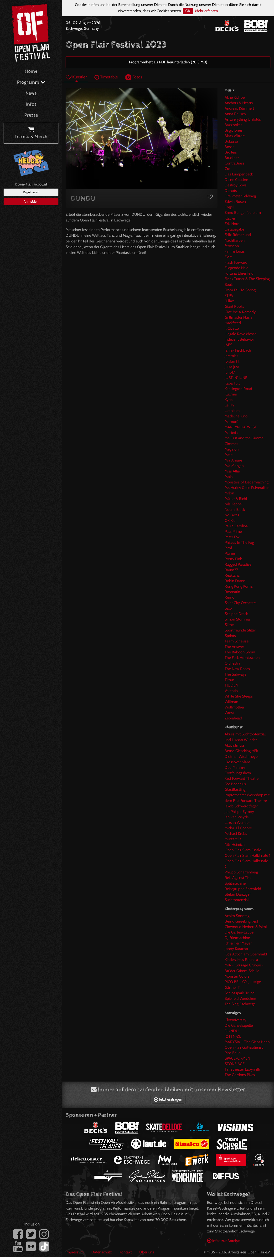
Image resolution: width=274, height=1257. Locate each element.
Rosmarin (232, 592)
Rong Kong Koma (239, 586)
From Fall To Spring (240, 290)
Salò (228, 608)
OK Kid (230, 520)
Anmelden (31, 201)
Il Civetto (232, 328)
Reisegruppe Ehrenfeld (243, 889)
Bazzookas (233, 125)
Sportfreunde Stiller (240, 630)
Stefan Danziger (238, 894)
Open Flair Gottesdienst (244, 1047)
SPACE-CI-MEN (237, 1058)
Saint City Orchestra (241, 602)
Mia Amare (233, 460)
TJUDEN (231, 685)
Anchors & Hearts (239, 103)
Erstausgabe (234, 229)
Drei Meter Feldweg (240, 196)
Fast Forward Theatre (241, 778)
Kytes (229, 399)
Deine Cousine (236, 179)
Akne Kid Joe (235, 97)
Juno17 (230, 372)
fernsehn (232, 246)
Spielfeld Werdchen (240, 998)
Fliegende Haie (236, 268)
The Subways (235, 674)
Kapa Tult (232, 383)
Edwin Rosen (235, 201)
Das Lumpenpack (239, 174)
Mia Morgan (234, 465)
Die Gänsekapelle (239, 1025)
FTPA (229, 295)
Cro (227, 168)
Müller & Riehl (236, 498)
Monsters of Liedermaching (247, 482)
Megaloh (232, 449)
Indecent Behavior (239, 339)
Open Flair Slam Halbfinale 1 (247, 855)
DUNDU (232, 1031)
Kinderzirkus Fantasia (241, 959)
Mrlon (229, 493)
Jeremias (231, 356)
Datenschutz (101, 1252)
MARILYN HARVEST (241, 427)
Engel (229, 207)
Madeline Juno (236, 416)
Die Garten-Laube (239, 932)
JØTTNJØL (233, 1036)
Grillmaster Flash (238, 317)
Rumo (229, 597)
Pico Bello (233, 1053)
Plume (230, 553)
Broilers (231, 152)
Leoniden (232, 410)
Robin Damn (235, 581)
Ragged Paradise (238, 564)
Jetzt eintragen (168, 1099)
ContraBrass (234, 163)
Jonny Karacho (236, 948)
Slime (229, 624)
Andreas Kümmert (239, 108)
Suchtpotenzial (237, 900)
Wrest (229, 712)
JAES (228, 345)
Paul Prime (233, 531)
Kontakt (125, 1252)
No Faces (232, 515)
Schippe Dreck (236, 613)
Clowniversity (235, 1020)
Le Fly (229, 405)
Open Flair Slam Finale (243, 850)
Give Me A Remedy (240, 312)
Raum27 (231, 570)
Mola (229, 476)
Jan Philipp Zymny (239, 811)
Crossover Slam (237, 762)
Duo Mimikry (235, 767)
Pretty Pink (233, 559)
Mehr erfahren (206, 11)
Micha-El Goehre (238, 828)
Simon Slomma (237, 619)
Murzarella (233, 839)
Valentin (231, 690)
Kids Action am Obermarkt (246, 954)
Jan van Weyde (237, 817)
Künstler (76, 76)
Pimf (228, 548)
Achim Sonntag (237, 915)
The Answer (234, 646)
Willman (231, 701)
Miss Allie (232, 471)
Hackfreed (233, 323)
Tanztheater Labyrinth (242, 1069)
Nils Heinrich (235, 844)
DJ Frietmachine (237, 937)
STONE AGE (235, 1064)
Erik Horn (232, 223)
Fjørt (228, 257)
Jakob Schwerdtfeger (241, 806)
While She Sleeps (239, 696)
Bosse (229, 146)
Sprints (230, 635)
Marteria (231, 432)
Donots (231, 190)
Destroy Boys (236, 185)
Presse (31, 115)
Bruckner (232, 157)
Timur (229, 679)
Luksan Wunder (237, 822)
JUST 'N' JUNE (236, 377)
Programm (31, 82)
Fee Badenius (235, 784)
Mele (229, 454)
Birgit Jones (234, 130)
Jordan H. (232, 361)
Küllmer (231, 394)
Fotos (133, 76)
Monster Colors (237, 976)
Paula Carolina (236, 526)
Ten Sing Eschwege (240, 1004)
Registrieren (31, 192)
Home (31, 71)
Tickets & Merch (31, 133)
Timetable (106, 76)
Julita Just (232, 366)
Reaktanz (232, 575)
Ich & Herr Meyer (238, 943)
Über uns (146, 1252)
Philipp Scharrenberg (241, 872)
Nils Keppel (234, 504)
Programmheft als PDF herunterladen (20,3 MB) (168, 62)
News (31, 93)
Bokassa (231, 141)
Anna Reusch (235, 114)
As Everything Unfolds (243, 119)
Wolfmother (234, 707)
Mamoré (231, 421)
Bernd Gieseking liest (241, 921)
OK (187, 11)
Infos (31, 104)
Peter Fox (232, 537)
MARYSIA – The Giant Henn (247, 1042)
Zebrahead (233, 718)
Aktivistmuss (235, 745)
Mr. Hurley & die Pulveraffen (247, 487)
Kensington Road (238, 388)
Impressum (75, 1252)
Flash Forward (236, 262)
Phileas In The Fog (239, 542)
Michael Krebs (236, 833)
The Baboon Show (240, 652)
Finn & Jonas (235, 251)
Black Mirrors (235, 135)
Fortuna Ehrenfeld (239, 273)
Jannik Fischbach (238, 350)
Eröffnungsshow (238, 773)
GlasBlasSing (235, 789)
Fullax (229, 301)
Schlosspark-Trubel (240, 993)
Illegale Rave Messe (240, 334)
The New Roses (237, 669)
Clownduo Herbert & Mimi (246, 926)
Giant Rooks (234, 306)
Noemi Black (235, 509)
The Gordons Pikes (240, 1074)
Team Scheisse (236, 641)
